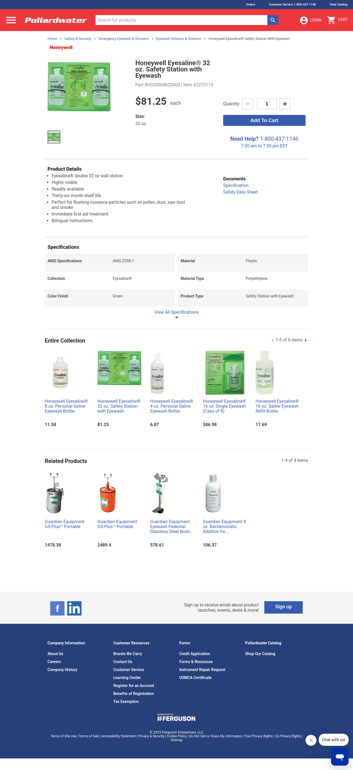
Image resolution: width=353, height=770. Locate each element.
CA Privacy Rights (288, 736)
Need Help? (244, 139)
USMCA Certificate (195, 677)
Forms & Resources (196, 661)
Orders (250, 4)
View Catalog (339, 4)
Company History (62, 669)
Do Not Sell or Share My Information (215, 736)
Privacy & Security (151, 736)
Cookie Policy (177, 736)
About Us (55, 654)
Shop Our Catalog (260, 654)
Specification (235, 185)
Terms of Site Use (63, 736)
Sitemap (176, 740)
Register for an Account (133, 685)
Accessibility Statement (118, 736)
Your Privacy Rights (258, 736)
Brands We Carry (127, 654)
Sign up (283, 606)
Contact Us (122, 661)
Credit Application (194, 654)
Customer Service (128, 669)
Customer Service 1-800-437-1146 (292, 4)
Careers (54, 661)
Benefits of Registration (133, 693)
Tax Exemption (126, 701)
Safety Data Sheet (240, 192)
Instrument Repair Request (202, 669)
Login (310, 20)
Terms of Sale (89, 736)
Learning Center (127, 677)
